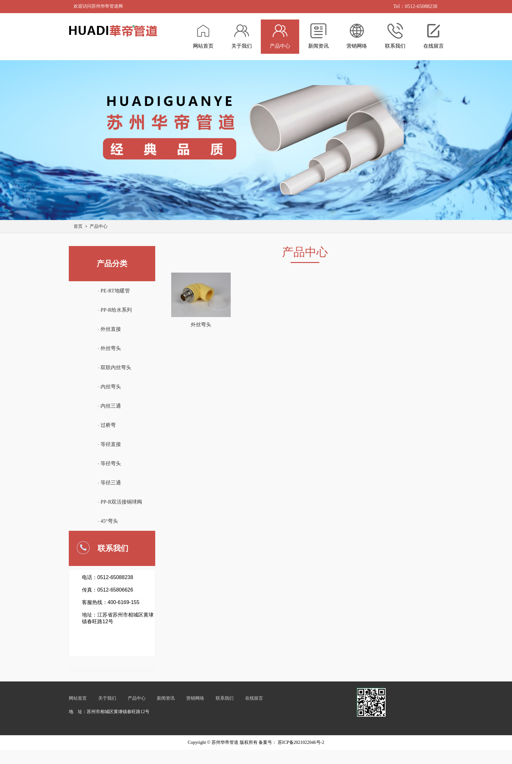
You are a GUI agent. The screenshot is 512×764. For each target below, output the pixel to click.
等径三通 (110, 482)
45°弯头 (109, 521)
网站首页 (78, 698)
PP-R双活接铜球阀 (121, 502)
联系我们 (225, 698)
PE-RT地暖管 (115, 290)
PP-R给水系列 (116, 310)
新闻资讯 (166, 698)
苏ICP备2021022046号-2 (300, 742)
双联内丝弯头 (115, 367)
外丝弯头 (110, 348)
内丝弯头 (110, 386)
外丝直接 (110, 329)
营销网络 (195, 698)
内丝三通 (110, 406)
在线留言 (254, 698)
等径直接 (110, 444)
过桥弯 (108, 425)
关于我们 (107, 698)
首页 (78, 226)
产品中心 (99, 226)
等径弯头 (110, 463)
